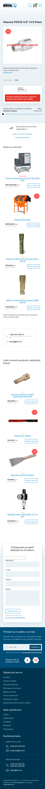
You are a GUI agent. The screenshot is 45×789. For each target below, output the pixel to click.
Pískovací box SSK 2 (22, 220)
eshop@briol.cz (15, 342)
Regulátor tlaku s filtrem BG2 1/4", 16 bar (22, 515)
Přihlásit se (35, 647)
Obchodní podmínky (10, 685)
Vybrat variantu (33, 185)
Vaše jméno (22, 563)
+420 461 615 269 (17, 746)
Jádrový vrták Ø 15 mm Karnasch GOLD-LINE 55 (22, 260)
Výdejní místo (8, 718)
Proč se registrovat (10, 695)
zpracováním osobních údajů (15, 617)
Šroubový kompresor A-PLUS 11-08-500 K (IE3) (22, 179)
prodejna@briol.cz (17, 751)
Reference (7, 725)
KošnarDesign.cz (19, 782)
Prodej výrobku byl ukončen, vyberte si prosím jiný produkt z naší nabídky (21, 98)
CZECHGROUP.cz (8, 784)
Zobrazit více (7, 72)
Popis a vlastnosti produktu (22, 134)
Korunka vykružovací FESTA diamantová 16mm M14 (22, 395)
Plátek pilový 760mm (22, 436)
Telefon (22, 582)
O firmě (5, 715)
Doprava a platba (9, 681)
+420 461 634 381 (17, 766)
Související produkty (22, 137)
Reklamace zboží (9, 692)
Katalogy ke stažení (10, 699)
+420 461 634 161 (17, 764)
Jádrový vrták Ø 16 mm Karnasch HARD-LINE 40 (22, 301)
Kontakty (6, 677)
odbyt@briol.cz (16, 770)
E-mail (22, 573)
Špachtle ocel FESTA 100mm (22, 475)
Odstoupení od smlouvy (12, 688)
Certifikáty (7, 722)
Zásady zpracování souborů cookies (16, 703)
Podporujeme (8, 729)
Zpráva (22, 597)
